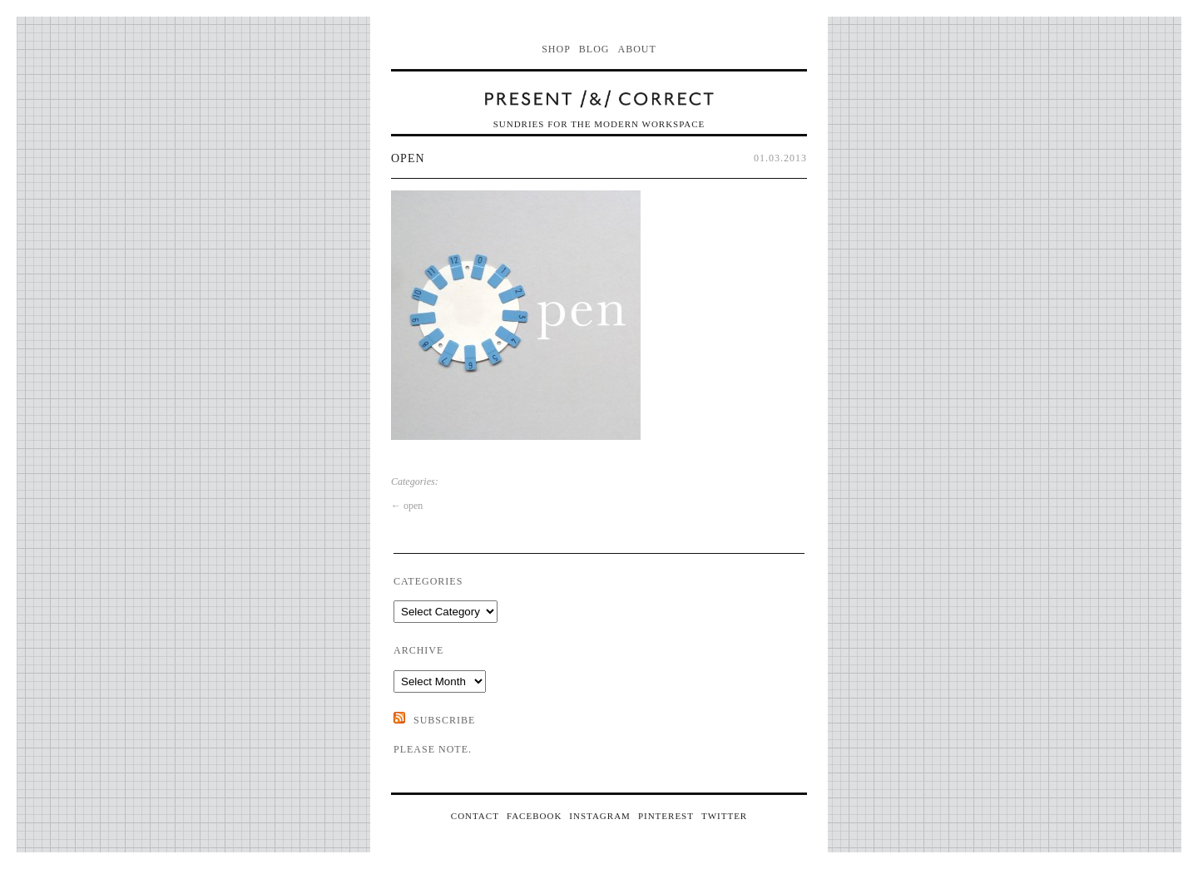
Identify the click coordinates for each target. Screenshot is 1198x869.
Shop (556, 49)
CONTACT (475, 816)
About (637, 49)
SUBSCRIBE (444, 720)
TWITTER (724, 816)
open (408, 158)
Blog (594, 49)
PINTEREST (666, 816)
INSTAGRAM (600, 816)
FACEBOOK (534, 816)
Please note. (433, 749)
